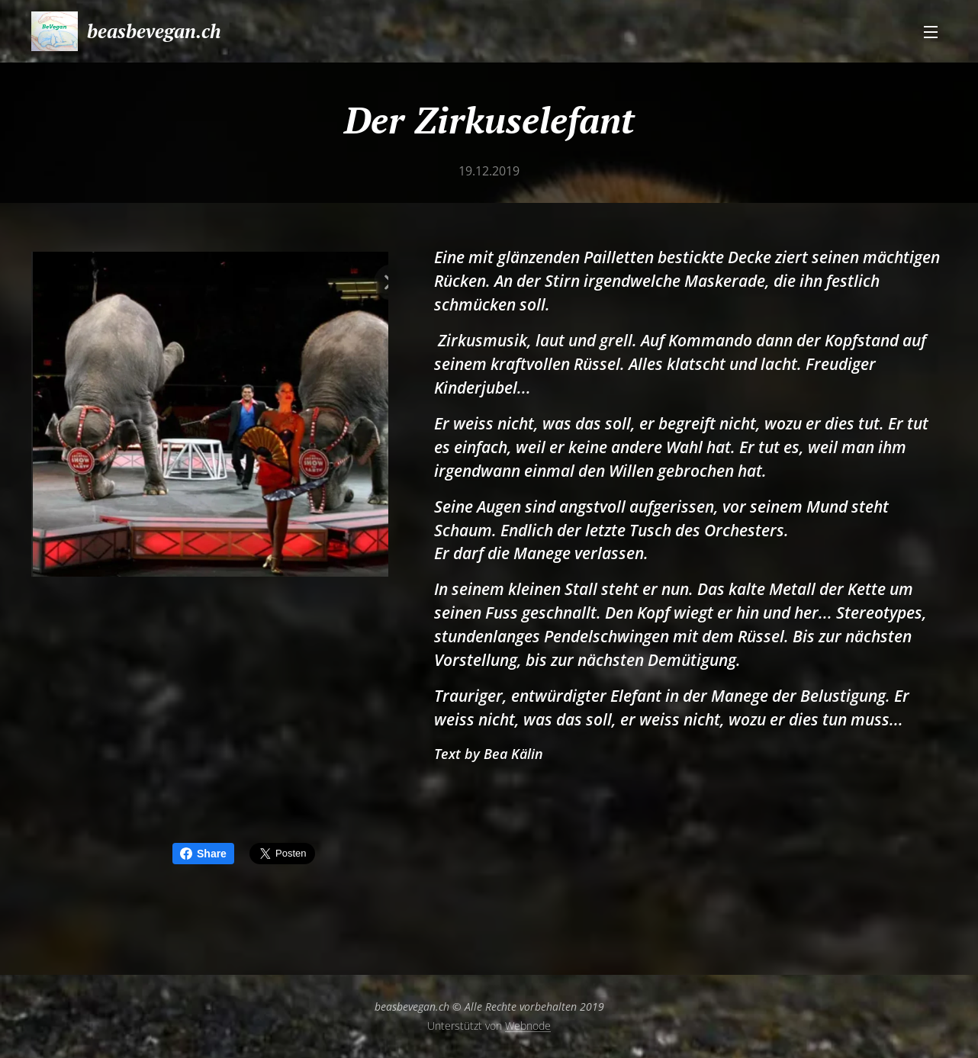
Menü (931, 32)
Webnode (528, 1025)
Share (203, 853)
